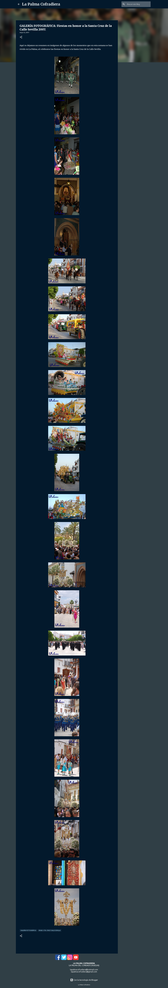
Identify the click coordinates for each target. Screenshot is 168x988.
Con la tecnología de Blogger (84, 980)
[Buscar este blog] (138, 4)
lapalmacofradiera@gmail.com (84, 972)
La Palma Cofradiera (41, 4)
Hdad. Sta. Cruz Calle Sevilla (49, 930)
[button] (21, 37)
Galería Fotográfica (28, 930)
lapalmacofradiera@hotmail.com (84, 970)
